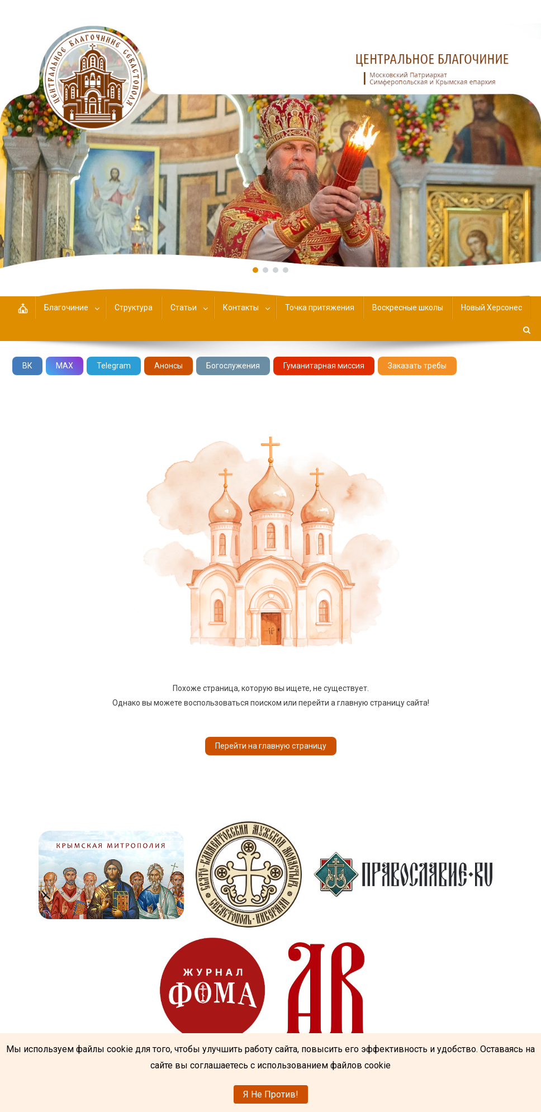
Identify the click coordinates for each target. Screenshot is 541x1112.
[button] (270, 134)
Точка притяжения (319, 307)
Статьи (183, 307)
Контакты (241, 307)
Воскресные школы (407, 307)
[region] (270, 134)
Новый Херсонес (491, 307)
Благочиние (66, 307)
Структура (134, 307)
